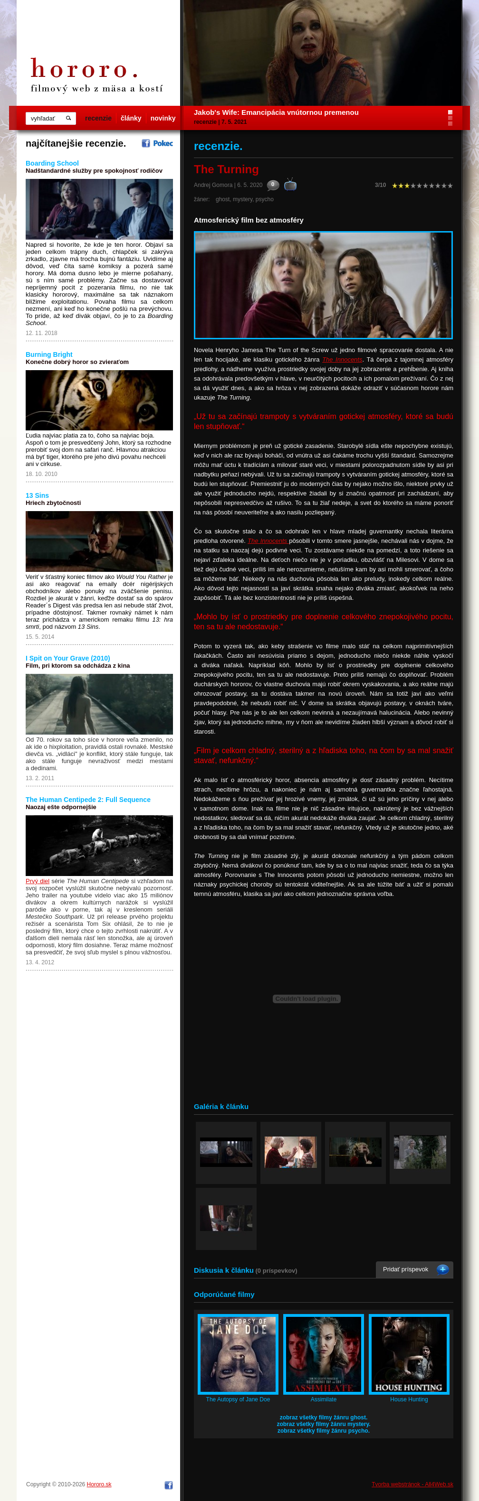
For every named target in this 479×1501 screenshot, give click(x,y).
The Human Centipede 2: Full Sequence (88, 799)
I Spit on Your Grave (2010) (68, 658)
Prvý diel (37, 881)
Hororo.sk (99, 1484)
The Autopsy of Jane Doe (238, 1399)
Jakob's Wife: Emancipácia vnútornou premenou (276, 112)
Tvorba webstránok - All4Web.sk (412, 1484)
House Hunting (409, 1399)
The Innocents (342, 359)
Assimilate (324, 1399)
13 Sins (37, 495)
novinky (163, 118)
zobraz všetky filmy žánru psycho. (324, 1430)
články (131, 118)
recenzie (98, 118)
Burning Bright (49, 354)
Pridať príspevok (405, 1269)
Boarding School (52, 163)
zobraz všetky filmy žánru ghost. (324, 1417)
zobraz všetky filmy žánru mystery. (323, 1424)
